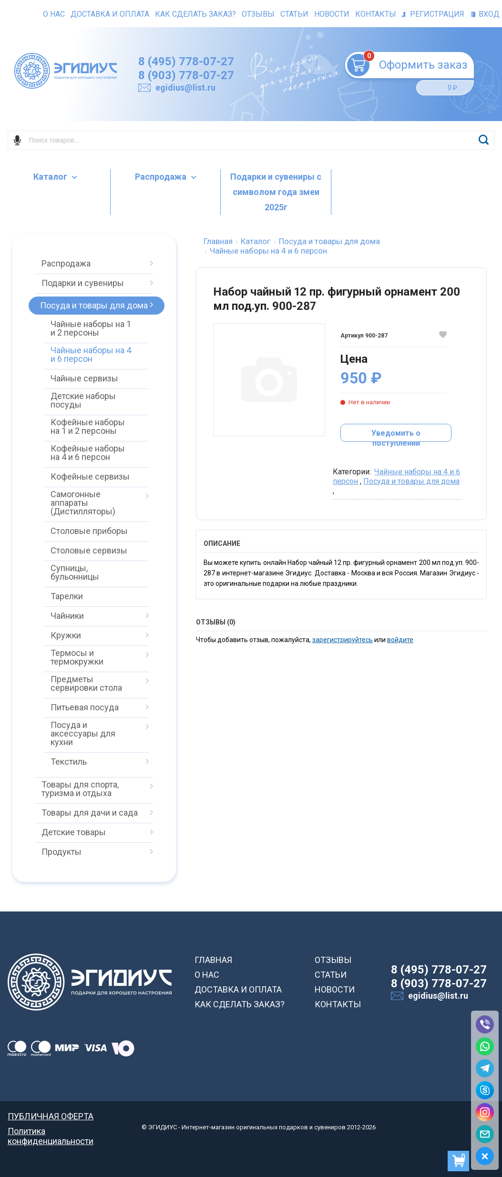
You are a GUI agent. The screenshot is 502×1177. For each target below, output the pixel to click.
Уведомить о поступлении (395, 435)
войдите (400, 640)
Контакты (375, 14)
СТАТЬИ (331, 975)
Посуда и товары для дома (411, 481)
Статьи (294, 14)
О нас (54, 14)
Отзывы (258, 14)
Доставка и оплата (110, 14)
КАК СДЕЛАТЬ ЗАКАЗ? (240, 1004)
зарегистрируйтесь (342, 640)
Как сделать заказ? (195, 14)
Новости (331, 14)
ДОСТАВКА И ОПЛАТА (238, 989)
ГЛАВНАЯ (213, 960)
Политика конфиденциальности (50, 1131)
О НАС (207, 975)
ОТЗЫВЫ (333, 960)
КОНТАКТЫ (338, 1004)
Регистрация (433, 14)
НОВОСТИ (335, 989)
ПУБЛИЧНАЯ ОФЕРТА (50, 1116)
